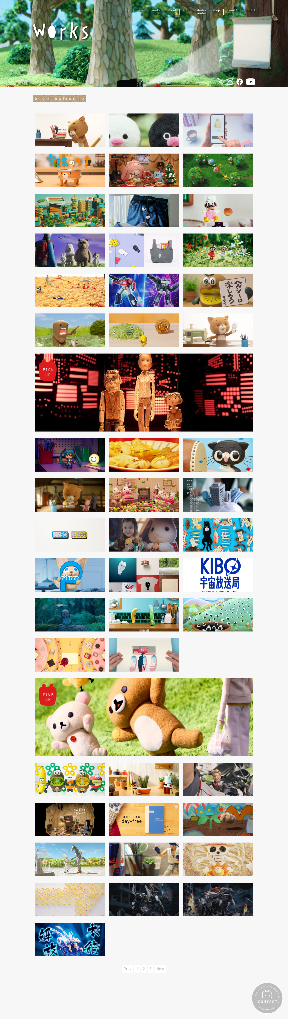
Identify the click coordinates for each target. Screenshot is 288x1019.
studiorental (201, 11)
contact (249, 10)
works (156, 10)
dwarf (232, 10)
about (171, 10)
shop (216, 10)
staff (186, 10)
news (141, 10)
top (127, 10)
